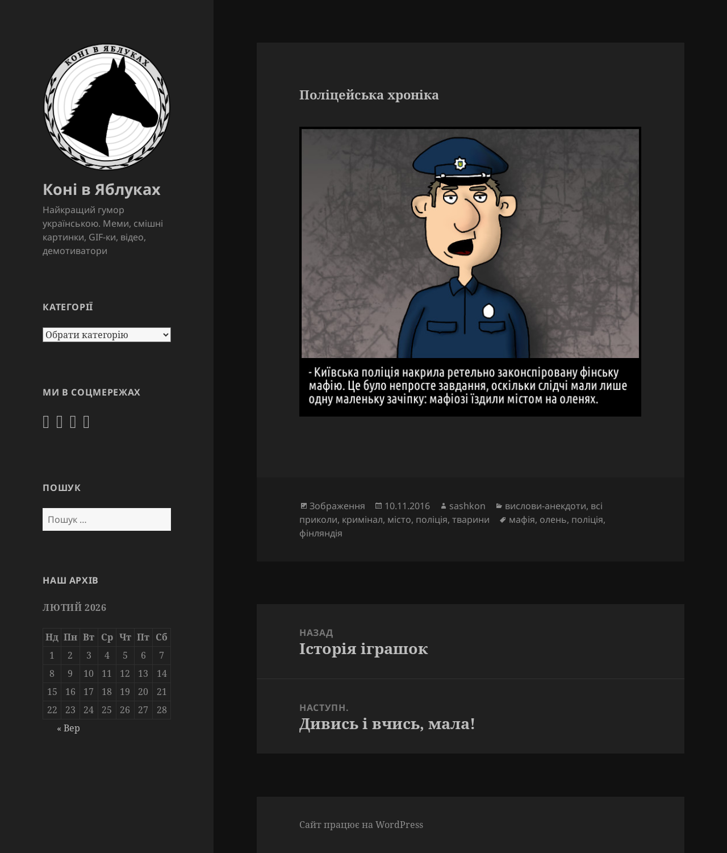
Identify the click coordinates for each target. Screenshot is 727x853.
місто (399, 519)
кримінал (362, 519)
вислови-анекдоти (545, 506)
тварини (471, 519)
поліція (432, 519)
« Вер (68, 728)
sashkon (467, 506)
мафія (522, 519)
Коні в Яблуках (102, 188)
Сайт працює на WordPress (361, 824)
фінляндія (320, 533)
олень (553, 519)
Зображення (337, 506)
